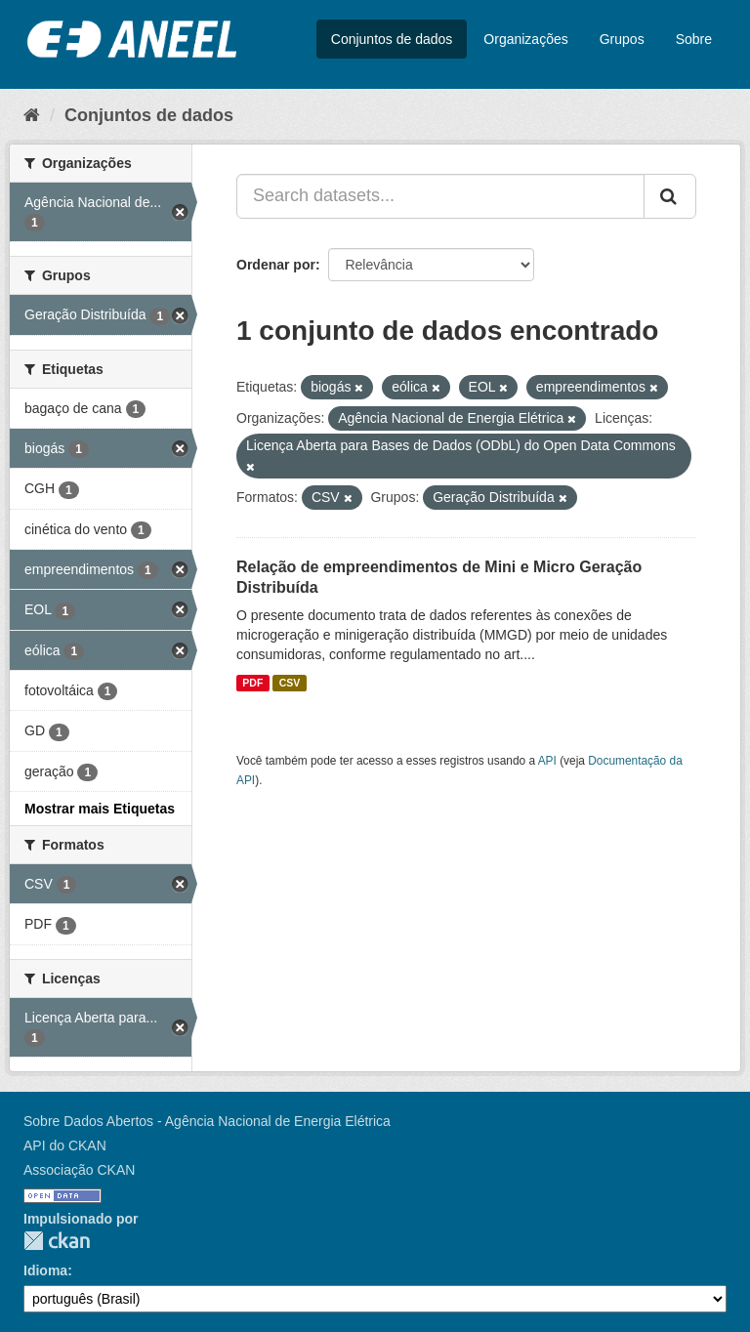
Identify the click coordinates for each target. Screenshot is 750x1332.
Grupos (622, 39)
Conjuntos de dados (392, 39)
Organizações (525, 39)
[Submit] (670, 196)
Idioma (45, 1270)
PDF (252, 682)
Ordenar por (275, 264)
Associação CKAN (79, 1170)
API (547, 761)
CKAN (56, 1240)
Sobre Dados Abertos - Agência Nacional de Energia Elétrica (207, 1121)
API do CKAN (64, 1145)
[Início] (31, 115)
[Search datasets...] (440, 196)
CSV (290, 682)
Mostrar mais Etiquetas (99, 808)
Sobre (694, 39)
